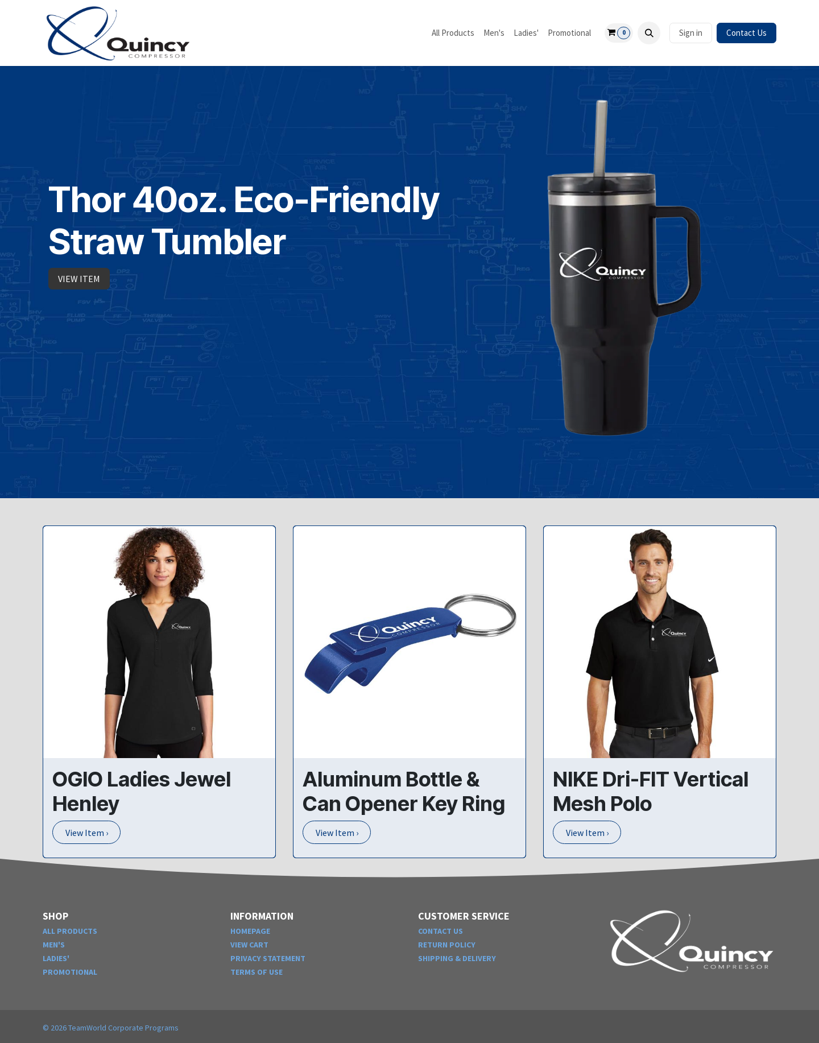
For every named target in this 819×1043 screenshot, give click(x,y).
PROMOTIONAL (70, 972)
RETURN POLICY (446, 944)
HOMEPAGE (250, 931)
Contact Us (746, 32)
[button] (649, 33)
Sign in (690, 32)
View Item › (86, 832)
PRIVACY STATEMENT (267, 958)
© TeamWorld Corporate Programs (111, 1028)
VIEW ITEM (79, 278)
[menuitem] (453, 33)
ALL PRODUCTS (70, 931)
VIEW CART (249, 944)
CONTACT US (440, 931)
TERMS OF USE (256, 972)
